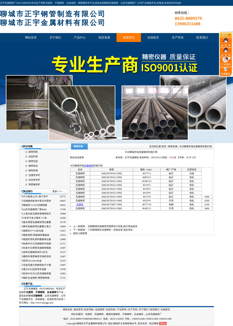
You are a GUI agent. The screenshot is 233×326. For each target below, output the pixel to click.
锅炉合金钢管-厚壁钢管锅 (36, 277)
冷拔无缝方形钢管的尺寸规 (37, 265)
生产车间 (132, 309)
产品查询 (121, 309)
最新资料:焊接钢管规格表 (36, 235)
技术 (140, 323)
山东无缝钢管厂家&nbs (35, 209)
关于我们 (143, 309)
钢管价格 (33, 170)
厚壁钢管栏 (34, 184)
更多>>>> (57, 191)
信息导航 (88, 309)
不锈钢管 (40, 292)
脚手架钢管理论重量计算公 (37, 226)
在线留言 (165, 309)
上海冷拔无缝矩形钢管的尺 (37, 213)
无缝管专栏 (34, 175)
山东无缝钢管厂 (154, 314)
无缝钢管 (88, 165)
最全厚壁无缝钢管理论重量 (37, 222)
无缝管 (29, 292)
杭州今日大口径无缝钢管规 (37, 273)
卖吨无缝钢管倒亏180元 (35, 252)
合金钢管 (138, 314)
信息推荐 (99, 309)
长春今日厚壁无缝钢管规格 (37, 247)
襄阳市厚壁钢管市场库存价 (37, 256)
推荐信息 (33, 161)
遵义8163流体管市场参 (34, 269)
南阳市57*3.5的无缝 (33, 230)
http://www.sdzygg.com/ (42, 302)
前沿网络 (154, 323)
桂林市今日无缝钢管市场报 (37, 243)
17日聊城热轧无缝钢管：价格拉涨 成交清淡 (110, 229)
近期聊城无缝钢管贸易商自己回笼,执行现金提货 (112, 226)
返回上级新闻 (80, 233)
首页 (164, 146)
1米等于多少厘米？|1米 (35, 218)
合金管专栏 (34, 179)
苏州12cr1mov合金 (32, 260)
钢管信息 (67, 309)
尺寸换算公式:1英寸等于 (35, 196)
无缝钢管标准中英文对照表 (37, 200)
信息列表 (33, 156)
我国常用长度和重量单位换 (37, 239)
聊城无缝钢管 (113, 314)
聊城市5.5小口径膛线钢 (35, 205)
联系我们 (154, 309)
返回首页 (78, 309)
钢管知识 (33, 165)
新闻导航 (33, 151)
